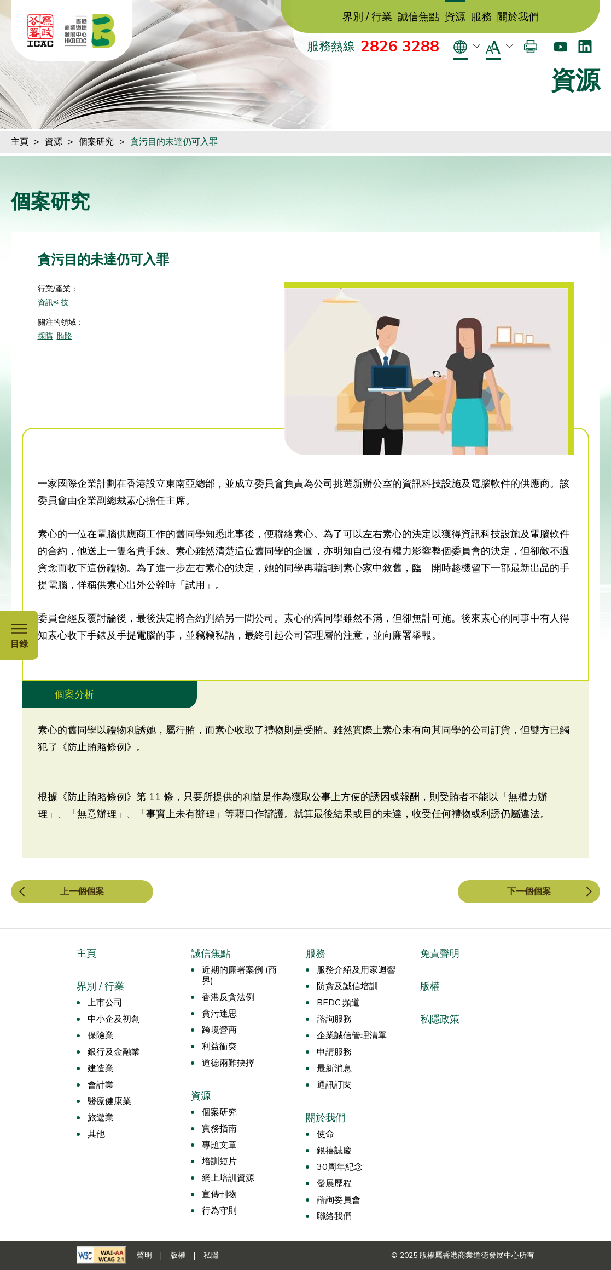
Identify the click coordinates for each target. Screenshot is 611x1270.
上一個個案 (82, 892)
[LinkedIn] (585, 46)
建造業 (101, 1068)
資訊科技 (53, 302)
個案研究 (96, 142)
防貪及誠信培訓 (347, 986)
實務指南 (219, 1128)
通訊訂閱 (334, 1084)
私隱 (211, 1255)
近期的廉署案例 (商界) (239, 975)
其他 (96, 1134)
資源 (455, 17)
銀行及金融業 (114, 1052)
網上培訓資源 (228, 1178)
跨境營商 (219, 1030)
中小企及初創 (114, 1019)
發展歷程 (334, 1183)
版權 (430, 986)
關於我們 (518, 17)
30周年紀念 (340, 1167)
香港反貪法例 (228, 997)
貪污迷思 (219, 1013)
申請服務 (334, 1052)
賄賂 (64, 336)
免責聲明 (439, 953)
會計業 (101, 1084)
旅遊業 (101, 1117)
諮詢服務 (334, 1019)
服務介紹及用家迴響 (356, 969)
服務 (481, 17)
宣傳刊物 (219, 1194)
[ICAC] (40, 30)
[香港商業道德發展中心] (90, 30)
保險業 (101, 1035)
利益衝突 (219, 1046)
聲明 (144, 1255)
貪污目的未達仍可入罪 (174, 142)
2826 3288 (399, 46)
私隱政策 (439, 1019)
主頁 (19, 142)
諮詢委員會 (338, 1199)
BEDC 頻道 (338, 1002)
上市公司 (105, 1002)
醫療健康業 (109, 1101)
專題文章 (219, 1145)
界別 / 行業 (367, 17)
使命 (325, 1134)
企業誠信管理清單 (352, 1035)
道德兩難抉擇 (228, 1063)
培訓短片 (219, 1161)
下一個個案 (529, 892)
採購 (45, 336)
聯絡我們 (334, 1216)
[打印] (530, 46)
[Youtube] (560, 46)
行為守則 (219, 1210)
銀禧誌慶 (334, 1150)
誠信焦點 (418, 17)
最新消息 (334, 1068)
